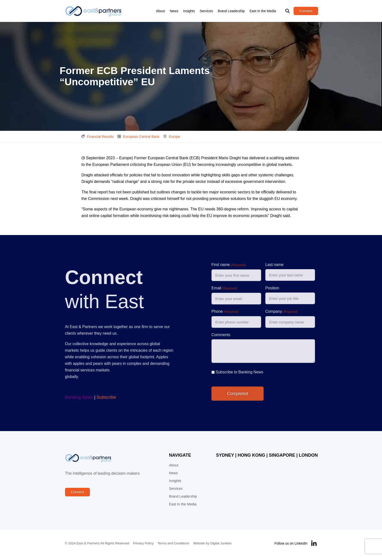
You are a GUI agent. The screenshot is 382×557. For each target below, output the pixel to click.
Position (272, 288)
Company (281, 312)
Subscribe (106, 397)
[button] (288, 11)
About (160, 11)
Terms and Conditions (173, 543)
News (174, 11)
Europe (174, 137)
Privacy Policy (143, 543)
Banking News (79, 397)
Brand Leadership (231, 11)
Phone (225, 312)
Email (224, 288)
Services (206, 11)
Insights (189, 11)
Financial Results (100, 137)
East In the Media (263, 11)
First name (228, 265)
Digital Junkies (220, 543)
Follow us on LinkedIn (291, 544)
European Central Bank (141, 137)
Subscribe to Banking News (239, 372)
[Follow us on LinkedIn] (314, 544)
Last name (274, 265)
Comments (220, 335)
